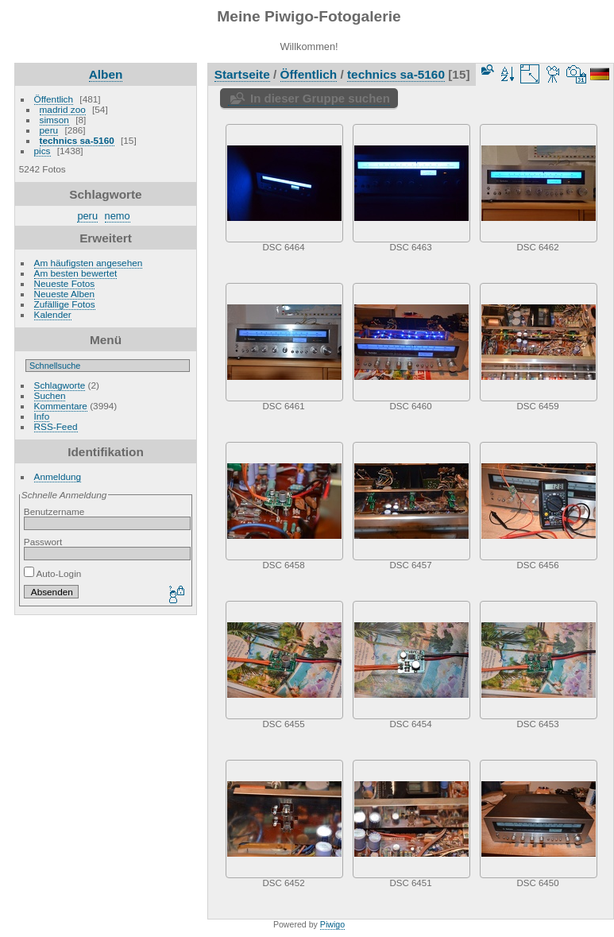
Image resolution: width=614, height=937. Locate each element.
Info (42, 416)
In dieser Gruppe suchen (320, 98)
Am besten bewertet (76, 273)
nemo (117, 216)
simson (54, 119)
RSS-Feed (56, 426)
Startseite (242, 74)
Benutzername (54, 511)
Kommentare (60, 406)
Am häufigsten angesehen (88, 262)
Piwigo (332, 924)
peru (49, 130)
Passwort (43, 541)
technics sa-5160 (77, 140)
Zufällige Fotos (64, 304)
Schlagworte (60, 385)
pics (42, 150)
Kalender (52, 314)
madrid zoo (63, 109)
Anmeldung (58, 476)
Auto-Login (53, 573)
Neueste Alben (64, 293)
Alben (106, 74)
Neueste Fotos (64, 283)
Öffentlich (54, 99)
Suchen (50, 395)
